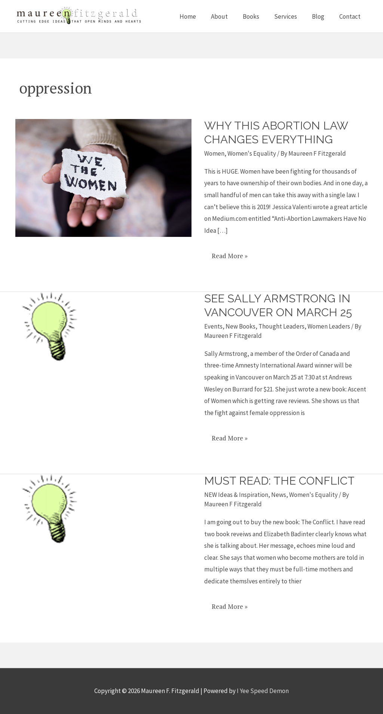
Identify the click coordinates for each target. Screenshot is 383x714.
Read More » (229, 253)
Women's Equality (251, 153)
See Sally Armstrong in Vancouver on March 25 (278, 305)
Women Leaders (328, 326)
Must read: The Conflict (279, 481)
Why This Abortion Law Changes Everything (276, 132)
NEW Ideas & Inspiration (236, 495)
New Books (240, 326)
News (278, 495)
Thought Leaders (281, 326)
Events (213, 326)
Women (214, 153)
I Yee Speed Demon (263, 691)
